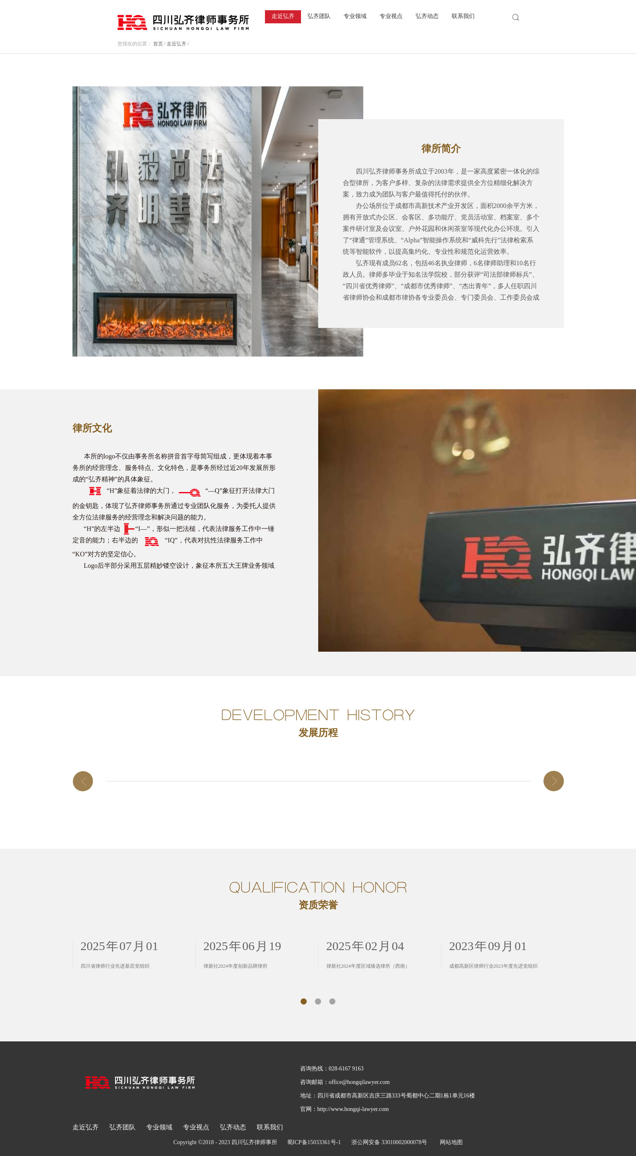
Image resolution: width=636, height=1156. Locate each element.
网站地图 (450, 1142)
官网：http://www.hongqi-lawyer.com (344, 1109)
